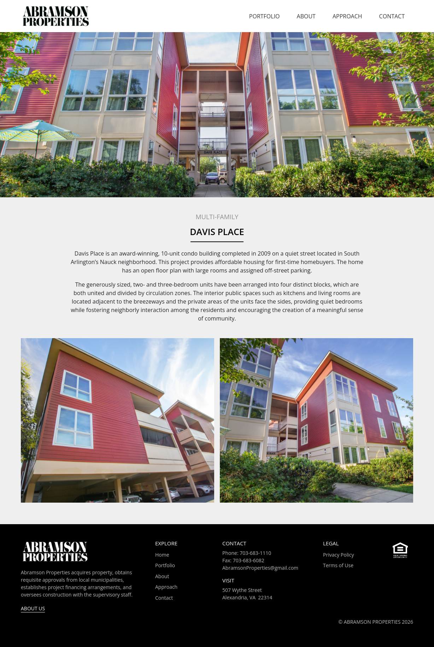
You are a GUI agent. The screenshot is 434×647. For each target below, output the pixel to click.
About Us (33, 608)
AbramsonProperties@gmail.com (260, 567)
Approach (347, 16)
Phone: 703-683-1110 (246, 553)
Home (162, 554)
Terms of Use (338, 565)
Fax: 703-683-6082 (243, 560)
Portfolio (264, 16)
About (306, 16)
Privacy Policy (338, 554)
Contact (392, 16)
